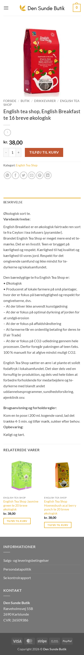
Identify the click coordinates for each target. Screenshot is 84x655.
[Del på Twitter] (23, 175)
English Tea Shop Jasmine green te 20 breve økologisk (20, 505)
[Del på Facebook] (15, 175)
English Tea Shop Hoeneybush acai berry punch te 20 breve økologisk (60, 507)
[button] (6, 7)
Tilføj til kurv (44, 152)
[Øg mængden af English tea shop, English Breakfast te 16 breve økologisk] (18, 152)
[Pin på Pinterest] (39, 175)
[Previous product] (7, 132)
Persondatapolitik (17, 569)
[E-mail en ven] (31, 175)
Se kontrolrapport (17, 578)
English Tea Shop (26, 165)
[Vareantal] (12, 152)
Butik (25, 101)
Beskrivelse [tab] (13, 202)
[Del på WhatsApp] (7, 175)
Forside (9, 101)
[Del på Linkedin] (48, 175)
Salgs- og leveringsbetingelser (26, 560)
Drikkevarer (45, 101)
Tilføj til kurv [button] (17, 520)
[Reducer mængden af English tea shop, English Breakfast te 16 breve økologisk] (6, 152)
